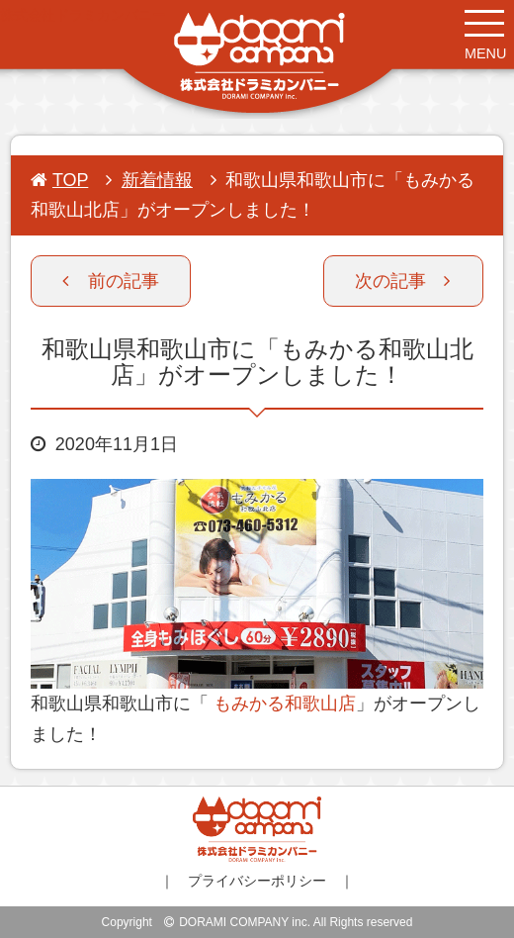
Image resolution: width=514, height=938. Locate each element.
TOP (59, 180)
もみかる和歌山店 (282, 703)
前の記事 (110, 281)
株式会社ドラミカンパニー (83, 15)
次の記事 (402, 281)
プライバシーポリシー (257, 881)
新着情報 (157, 180)
